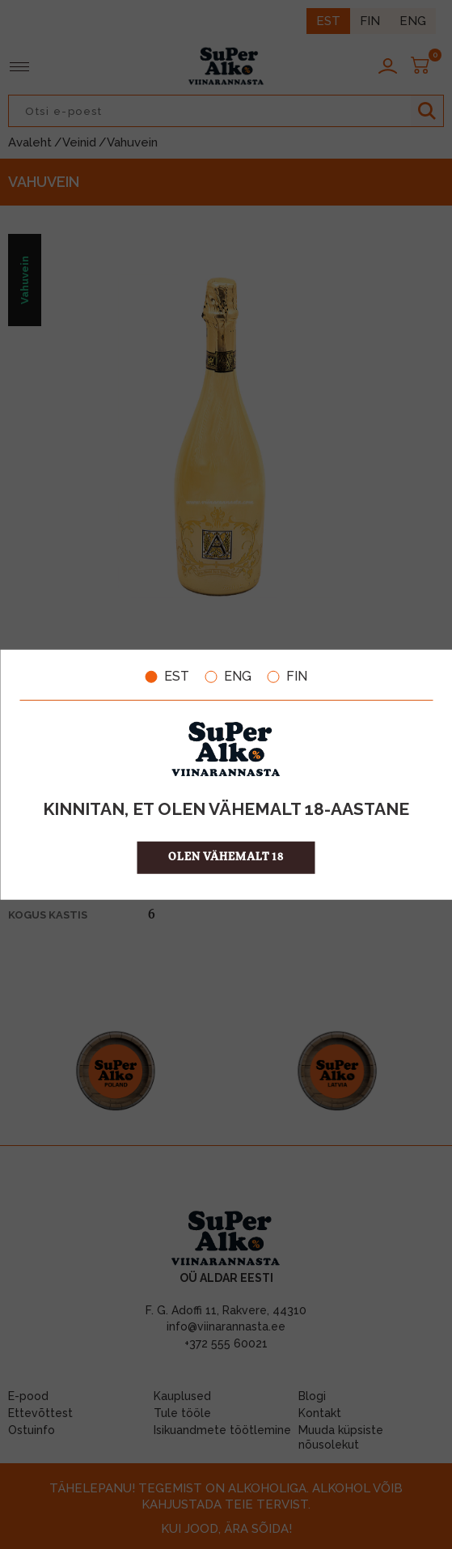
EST (167, 676)
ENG (228, 676)
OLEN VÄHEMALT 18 (226, 856)
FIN (287, 676)
